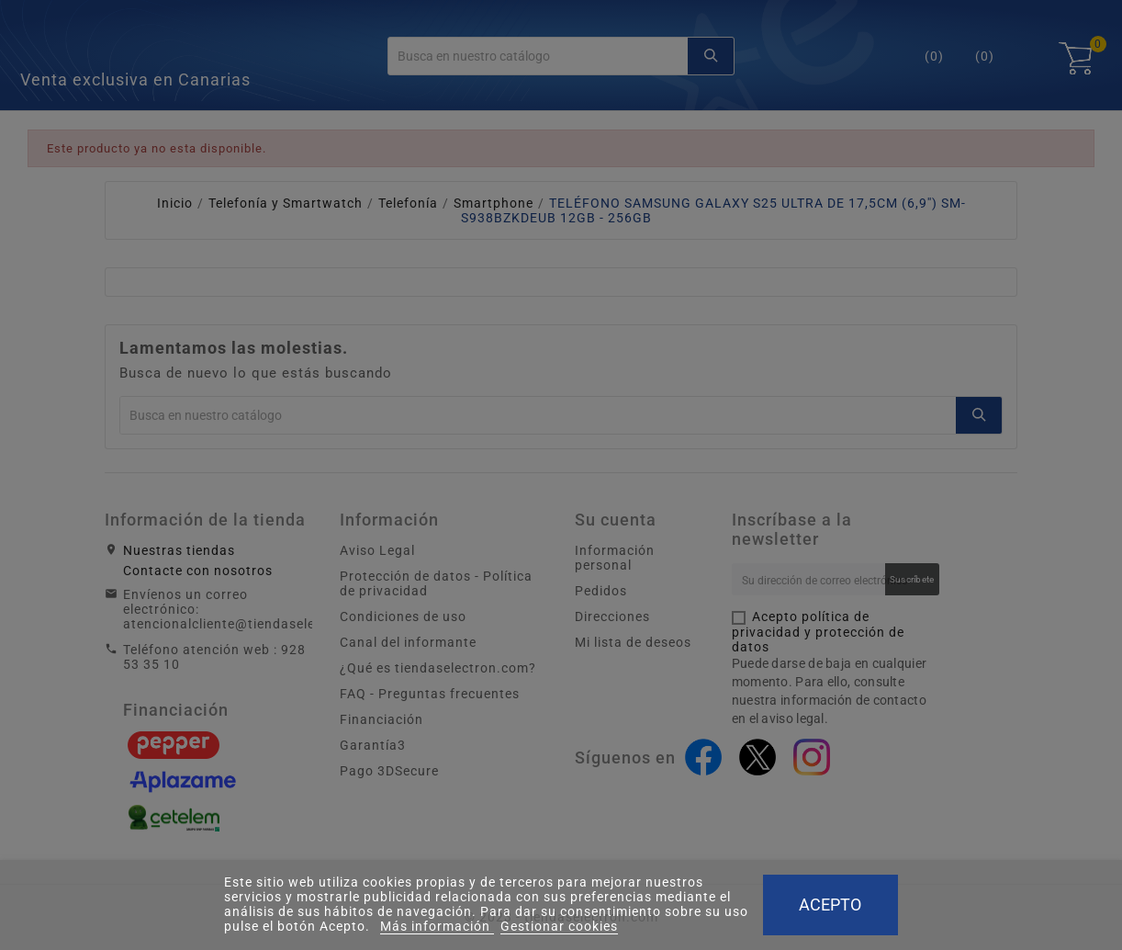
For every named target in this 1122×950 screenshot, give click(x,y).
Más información (437, 926)
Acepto (830, 904)
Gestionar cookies (559, 926)
